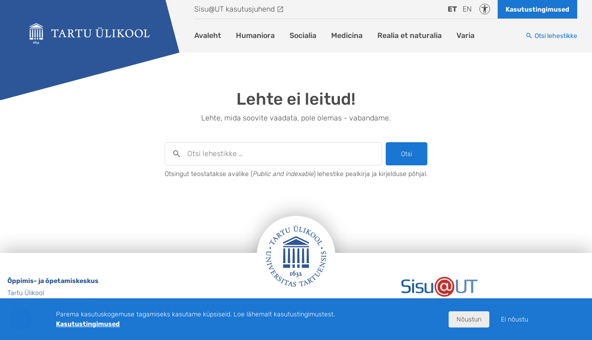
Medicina (347, 35)
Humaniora (255, 35)
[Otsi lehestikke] (551, 35)
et (452, 9)
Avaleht (207, 35)
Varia (465, 35)
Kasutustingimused (537, 9)
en (467, 9)
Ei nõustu (514, 319)
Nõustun (468, 319)
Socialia (303, 35)
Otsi (406, 154)
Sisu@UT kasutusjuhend (234, 9)
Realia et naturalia (409, 35)
